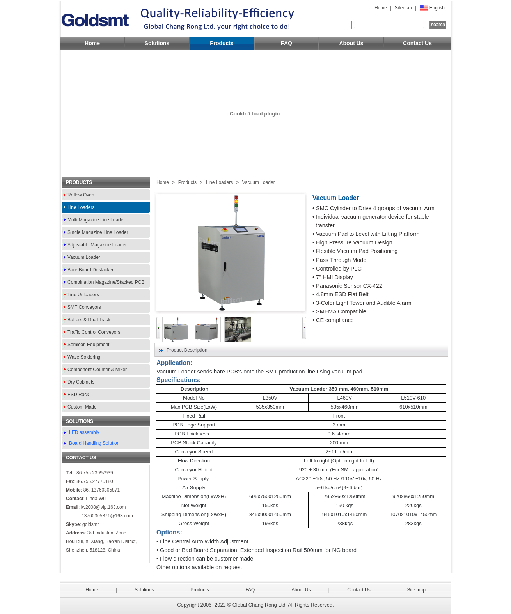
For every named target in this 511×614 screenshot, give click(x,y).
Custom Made (82, 407)
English (437, 8)
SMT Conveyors (84, 307)
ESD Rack (78, 394)
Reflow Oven (80, 195)
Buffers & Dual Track (88, 319)
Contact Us (417, 43)
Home (380, 8)
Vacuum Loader (83, 257)
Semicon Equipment (88, 344)
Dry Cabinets (80, 382)
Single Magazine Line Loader (97, 232)
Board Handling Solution (94, 443)
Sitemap (403, 8)
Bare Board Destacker (90, 269)
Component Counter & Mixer (97, 369)
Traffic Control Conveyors (93, 332)
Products (222, 43)
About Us (351, 43)
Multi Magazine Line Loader (96, 220)
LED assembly (84, 432)
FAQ (286, 43)
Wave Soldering (83, 357)
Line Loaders (80, 207)
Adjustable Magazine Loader (97, 245)
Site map (416, 590)
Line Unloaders (83, 294)
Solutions (157, 43)
